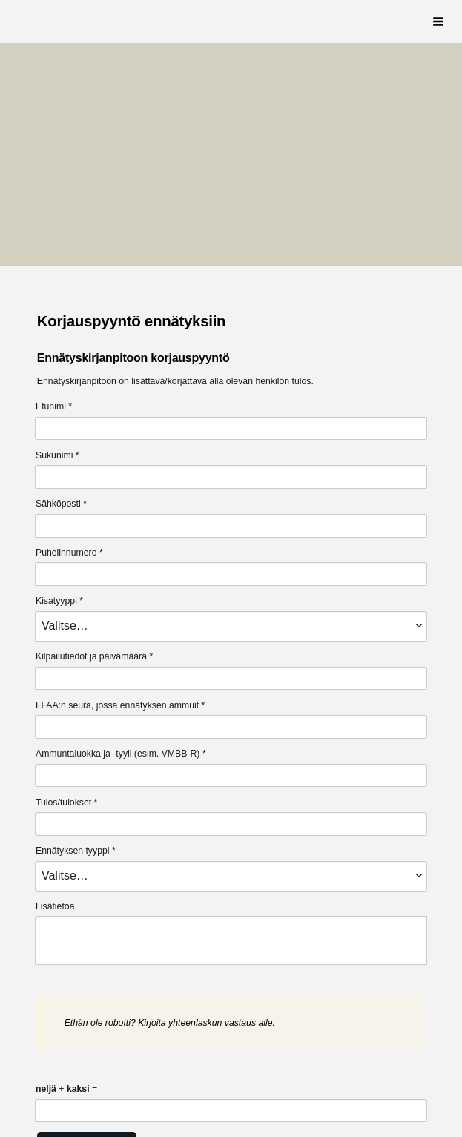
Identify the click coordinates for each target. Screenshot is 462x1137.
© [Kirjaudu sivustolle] (42, 1063)
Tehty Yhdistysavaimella (220, 1091)
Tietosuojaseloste (75, 1090)
